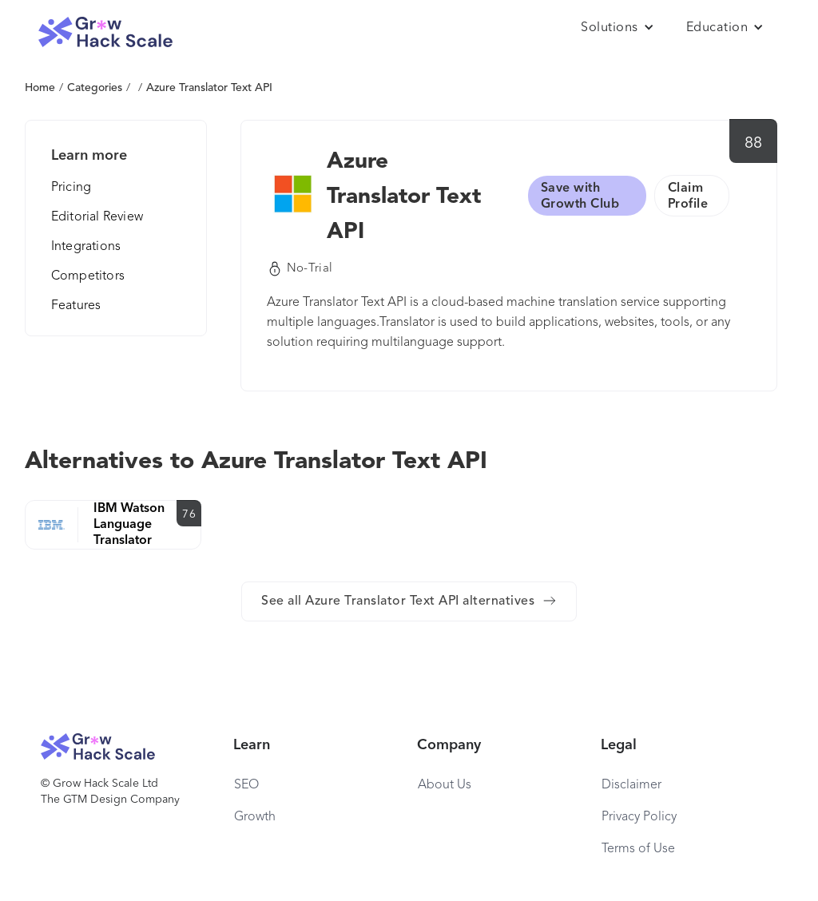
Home (40, 87)
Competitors (88, 276)
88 (754, 144)
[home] (105, 32)
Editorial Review (97, 217)
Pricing (71, 187)
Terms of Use (638, 849)
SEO (246, 785)
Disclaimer (631, 785)
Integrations (86, 246)
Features (76, 306)
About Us (444, 785)
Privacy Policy (639, 817)
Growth (255, 817)
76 (189, 514)
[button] (617, 28)
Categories (94, 87)
